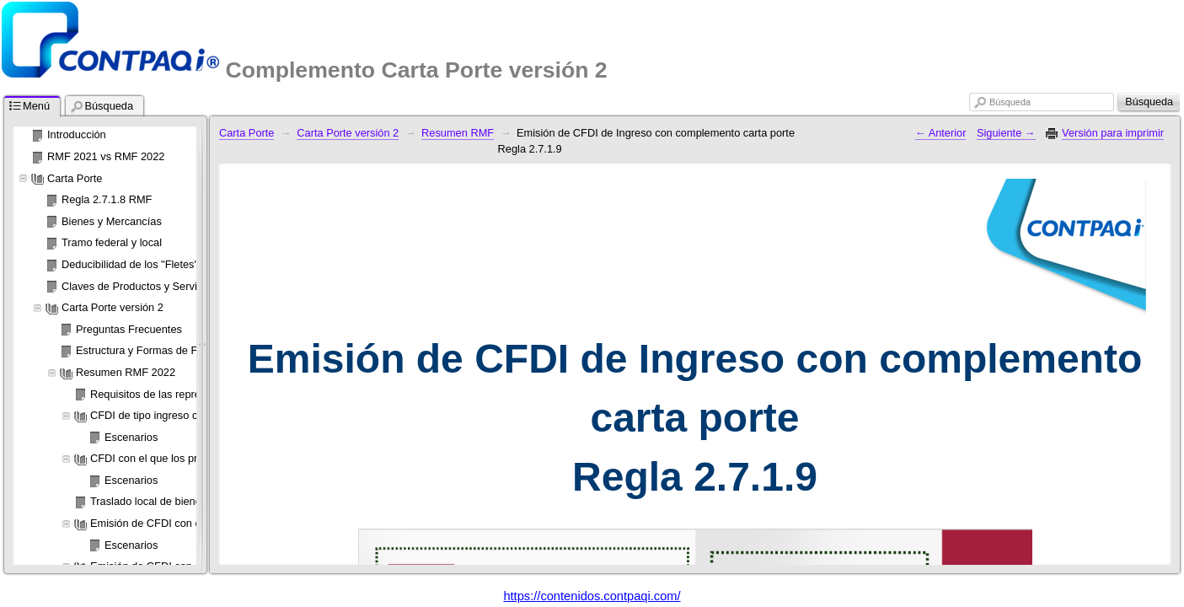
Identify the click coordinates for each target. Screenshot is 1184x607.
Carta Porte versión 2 (348, 132)
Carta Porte (246, 132)
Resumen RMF (457, 132)
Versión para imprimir (1113, 132)
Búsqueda (1010, 102)
